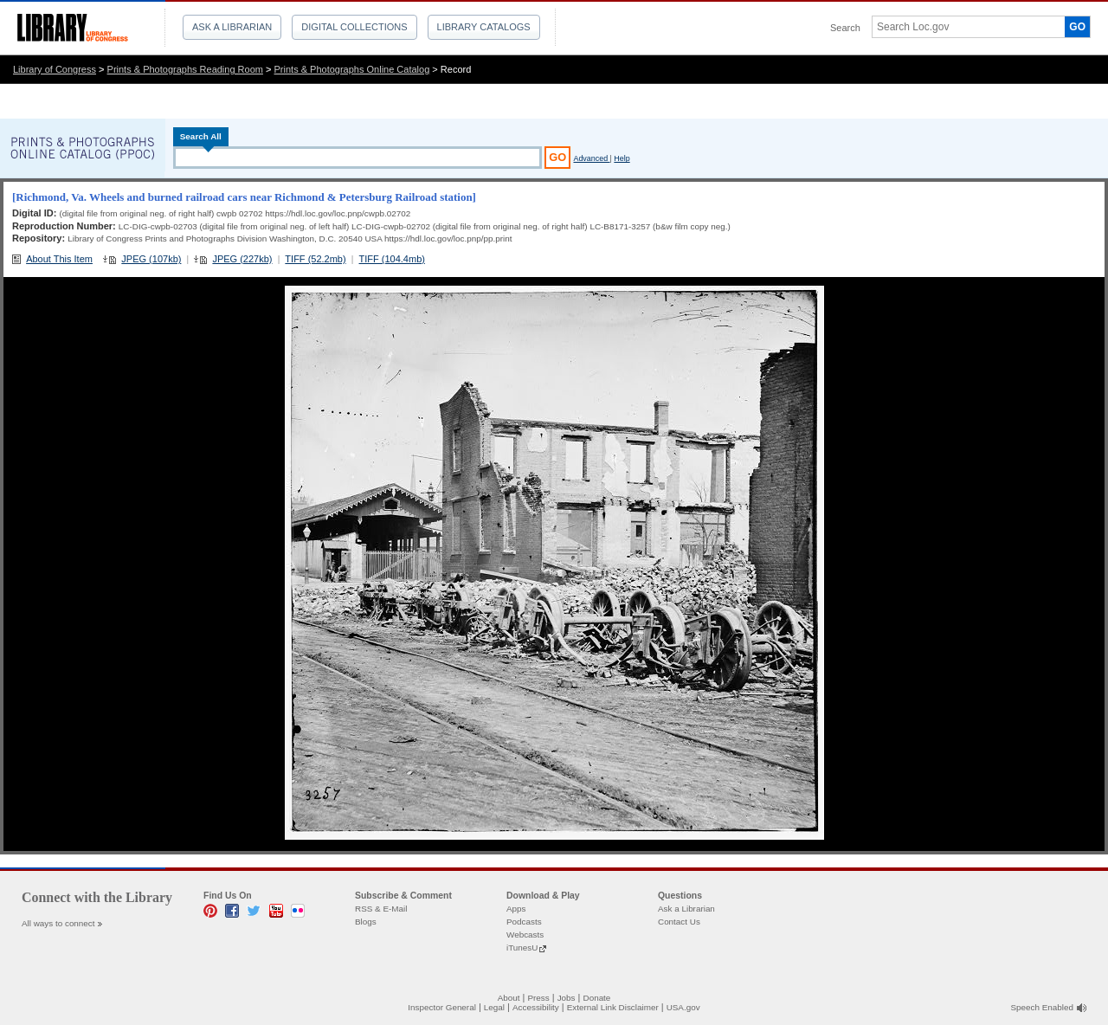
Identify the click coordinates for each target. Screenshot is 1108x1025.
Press (538, 997)
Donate (597, 997)
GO (1077, 27)
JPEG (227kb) (242, 259)
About (509, 997)
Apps (516, 908)
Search (845, 28)
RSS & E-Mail (381, 908)
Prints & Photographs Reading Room (185, 69)
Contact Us (679, 921)
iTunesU (522, 947)
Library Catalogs (484, 27)
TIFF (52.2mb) (315, 259)
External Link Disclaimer (613, 1007)
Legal (494, 1007)
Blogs (366, 921)
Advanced (591, 158)
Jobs (566, 997)
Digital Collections (354, 27)
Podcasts (524, 921)
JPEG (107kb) (151, 259)
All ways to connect (58, 923)
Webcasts (525, 934)
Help (621, 158)
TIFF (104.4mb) (392, 259)
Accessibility (535, 1007)
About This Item (59, 259)
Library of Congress (54, 69)
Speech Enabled (1042, 1007)
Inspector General (442, 1007)
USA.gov (683, 1007)
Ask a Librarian (232, 27)
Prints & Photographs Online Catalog (352, 69)
